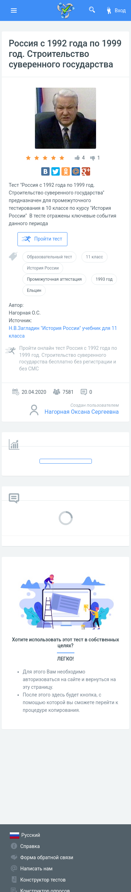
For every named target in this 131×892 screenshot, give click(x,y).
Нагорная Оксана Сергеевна (82, 411)
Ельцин (34, 290)
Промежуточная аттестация (54, 279)
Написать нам (36, 868)
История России (43, 268)
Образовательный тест (49, 257)
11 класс (94, 257)
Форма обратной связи (46, 857)
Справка (30, 846)
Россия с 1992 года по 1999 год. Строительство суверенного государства (65, 53)
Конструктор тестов (43, 880)
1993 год (104, 279)
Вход (115, 10)
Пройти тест (42, 239)
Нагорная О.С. (25, 313)
